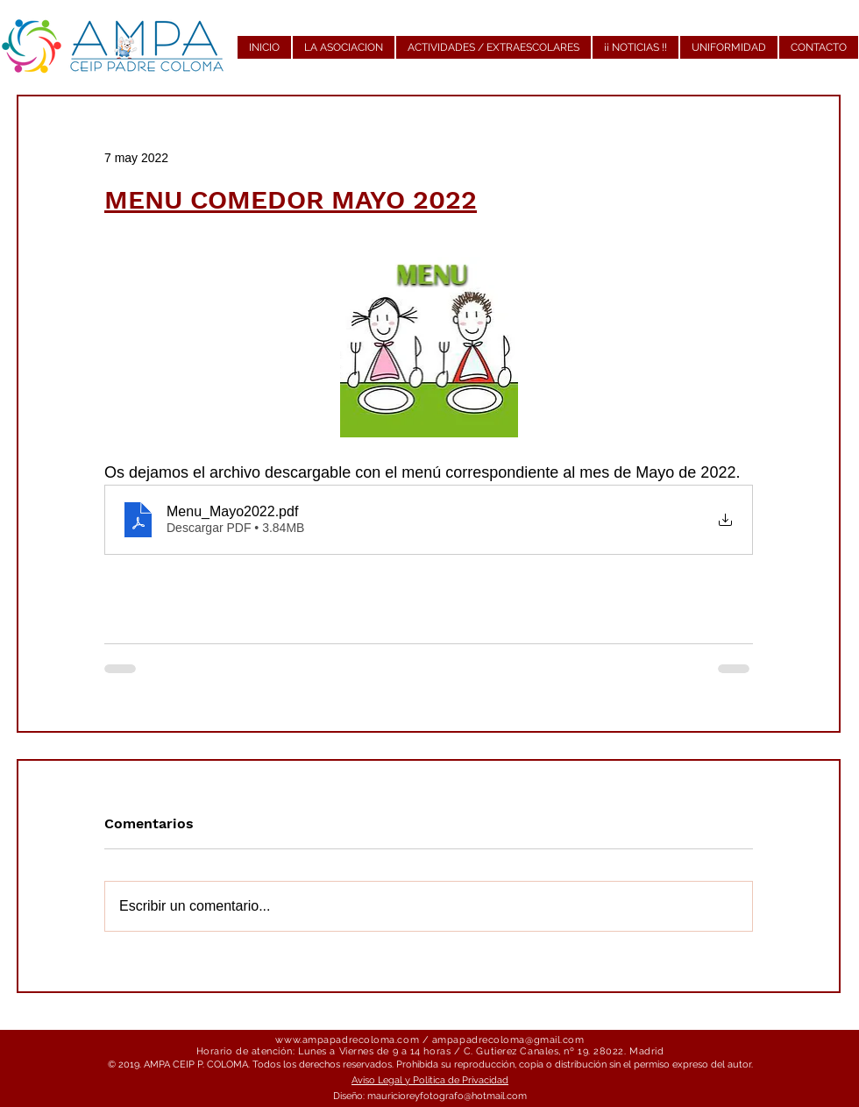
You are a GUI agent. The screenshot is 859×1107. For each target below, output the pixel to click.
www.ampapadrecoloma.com (347, 1040)
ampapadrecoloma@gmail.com (508, 1040)
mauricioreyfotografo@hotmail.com (447, 1096)
